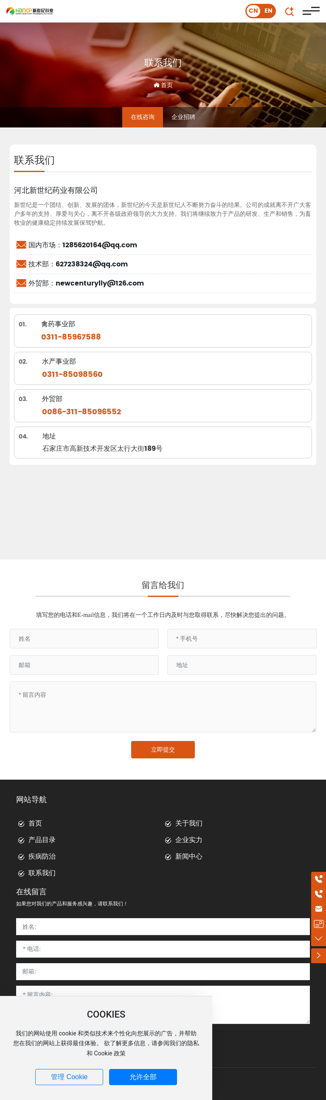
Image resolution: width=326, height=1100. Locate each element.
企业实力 (188, 839)
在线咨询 (143, 117)
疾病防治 (42, 856)
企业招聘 (183, 117)
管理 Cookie (69, 1076)
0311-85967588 (71, 337)
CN (253, 11)
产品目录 (42, 839)
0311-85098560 (72, 374)
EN (268, 11)
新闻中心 (188, 856)
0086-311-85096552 (81, 412)
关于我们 (188, 823)
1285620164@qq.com (99, 245)
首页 (35, 823)
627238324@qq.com (92, 264)
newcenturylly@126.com (100, 283)
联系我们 (163, 62)
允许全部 (143, 1076)
